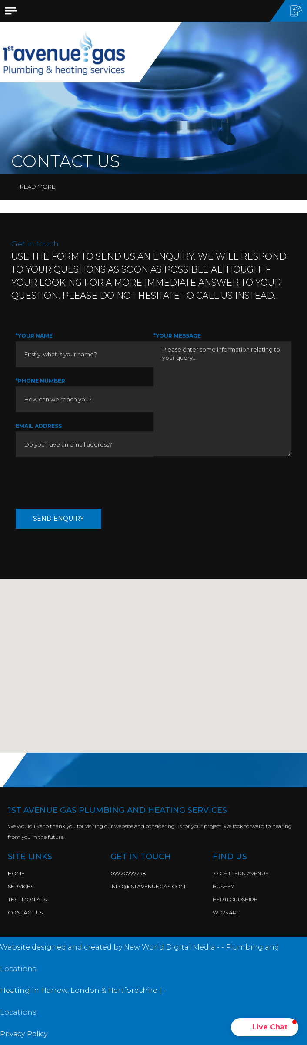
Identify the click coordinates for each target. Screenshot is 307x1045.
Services (20, 886)
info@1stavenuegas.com (147, 886)
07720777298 (128, 873)
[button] (264, 1027)
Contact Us (25, 912)
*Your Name (34, 335)
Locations (18, 969)
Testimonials (27, 899)
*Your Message (177, 335)
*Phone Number (40, 381)
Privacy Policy (24, 1034)
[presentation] (82, 483)
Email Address (39, 426)
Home (16, 873)
